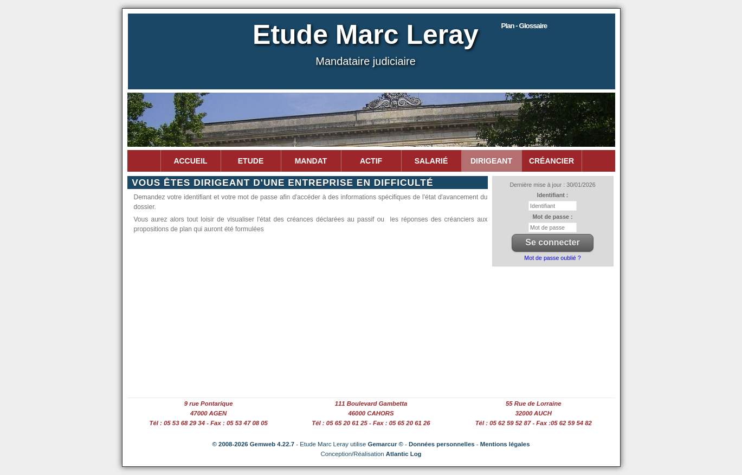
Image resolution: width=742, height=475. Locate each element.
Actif (371, 161)
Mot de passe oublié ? (552, 258)
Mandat (311, 161)
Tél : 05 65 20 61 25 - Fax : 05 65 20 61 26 (371, 423)
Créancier (551, 161)
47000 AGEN (208, 413)
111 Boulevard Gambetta (371, 403)
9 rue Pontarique (208, 403)
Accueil (190, 161)
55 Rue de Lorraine (534, 403)
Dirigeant (491, 161)
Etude (250, 161)
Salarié (431, 161)
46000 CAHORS (370, 413)
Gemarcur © (385, 444)
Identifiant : (552, 195)
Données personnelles (442, 444)
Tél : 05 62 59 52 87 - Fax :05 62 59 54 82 (533, 423)
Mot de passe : (552, 216)
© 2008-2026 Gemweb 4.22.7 (253, 444)
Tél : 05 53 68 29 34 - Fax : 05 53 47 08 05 (208, 423)
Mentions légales (505, 444)
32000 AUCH (533, 413)
